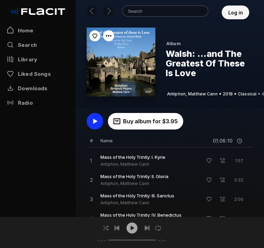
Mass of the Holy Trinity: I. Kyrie (132, 157)
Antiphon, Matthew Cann (124, 164)
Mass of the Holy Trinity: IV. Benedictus (141, 215)
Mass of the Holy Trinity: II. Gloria (134, 176)
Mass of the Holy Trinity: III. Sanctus (137, 195)
